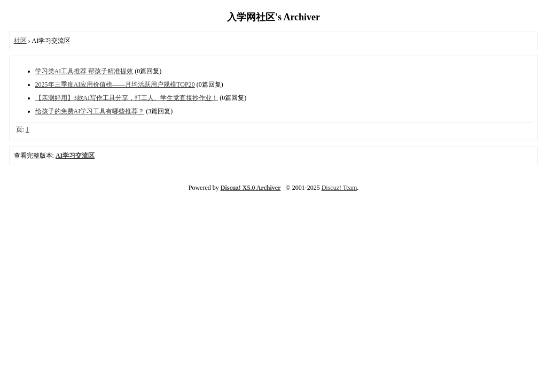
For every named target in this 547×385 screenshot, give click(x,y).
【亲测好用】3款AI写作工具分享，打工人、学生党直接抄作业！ (126, 98)
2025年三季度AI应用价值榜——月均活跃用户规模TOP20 (115, 84)
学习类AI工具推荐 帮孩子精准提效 (84, 71)
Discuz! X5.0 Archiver (251, 187)
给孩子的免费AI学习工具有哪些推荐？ (90, 111)
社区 (20, 40)
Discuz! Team (339, 187)
